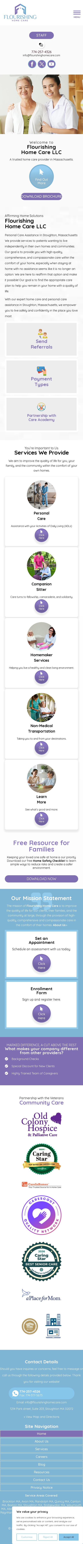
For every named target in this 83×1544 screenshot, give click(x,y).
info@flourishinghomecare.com (41, 55)
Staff (41, 35)
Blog (41, 1464)
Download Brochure (41, 196)
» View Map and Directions (41, 1417)
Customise (26, 1537)
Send (41, 344)
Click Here (41, 536)
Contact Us (41, 1480)
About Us (41, 1441)
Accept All (68, 1537)
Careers (41, 1457)
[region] (47, 1525)
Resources (41, 1472)
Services (41, 1449)
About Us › (60, 925)
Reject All (48, 1537)
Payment (41, 381)
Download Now (41, 879)
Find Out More (41, 181)
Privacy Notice (42, 1487)
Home (41, 1434)
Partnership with (41, 417)
